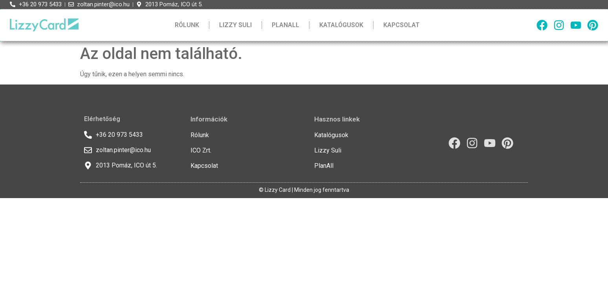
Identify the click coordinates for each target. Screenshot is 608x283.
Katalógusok (341, 25)
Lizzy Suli (235, 25)
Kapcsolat (401, 25)
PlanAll (285, 25)
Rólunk (187, 25)
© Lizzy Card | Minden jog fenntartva (304, 190)
